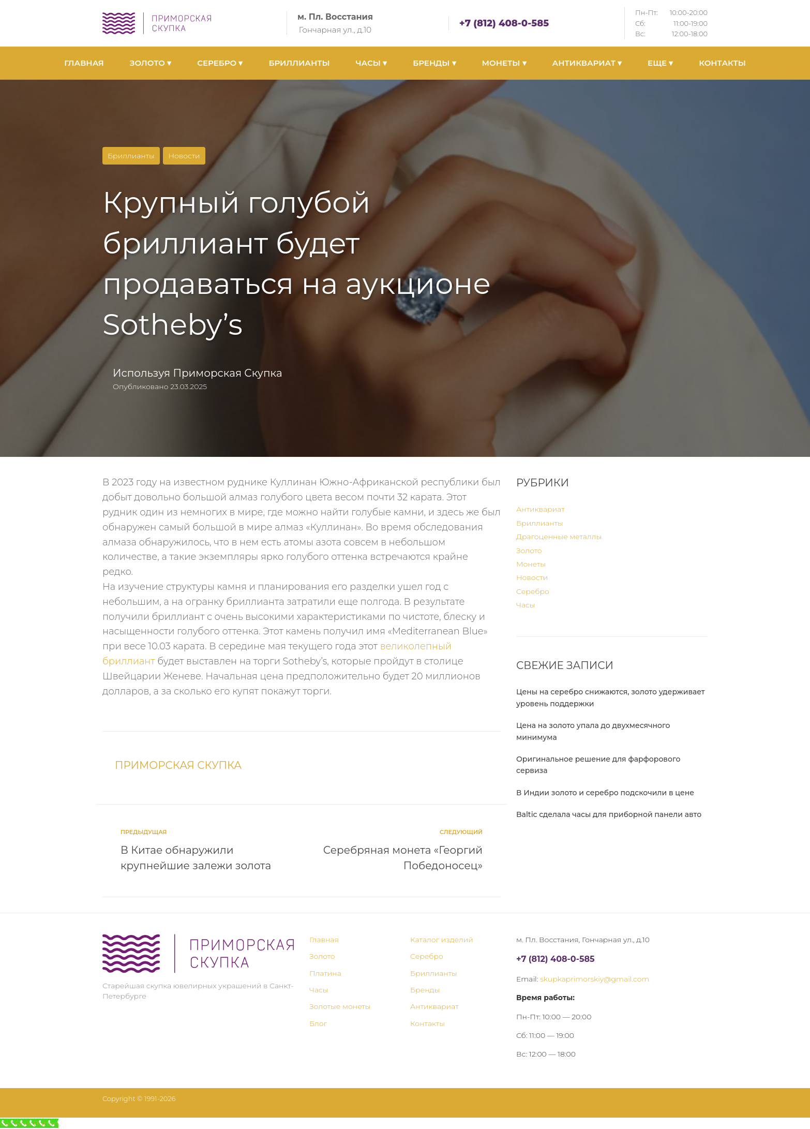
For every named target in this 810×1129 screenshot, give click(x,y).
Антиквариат (540, 509)
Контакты (427, 1023)
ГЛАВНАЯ (84, 63)
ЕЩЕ (660, 63)
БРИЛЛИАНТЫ (298, 63)
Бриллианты (131, 155)
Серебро (532, 591)
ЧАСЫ (371, 63)
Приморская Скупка (227, 373)
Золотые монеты (339, 1006)
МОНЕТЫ (504, 63)
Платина (325, 973)
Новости (184, 155)
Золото (529, 550)
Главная (324, 939)
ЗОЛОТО (150, 63)
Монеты (531, 564)
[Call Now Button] (29, 1123)
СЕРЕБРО (220, 63)
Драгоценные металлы (559, 536)
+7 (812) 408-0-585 (504, 23)
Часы (525, 605)
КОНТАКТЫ (722, 63)
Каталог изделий (441, 939)
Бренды (425, 989)
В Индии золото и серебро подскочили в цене (605, 792)
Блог (318, 1023)
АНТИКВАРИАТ (587, 63)
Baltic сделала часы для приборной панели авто (608, 814)
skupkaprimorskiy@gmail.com (594, 979)
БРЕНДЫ (434, 63)
